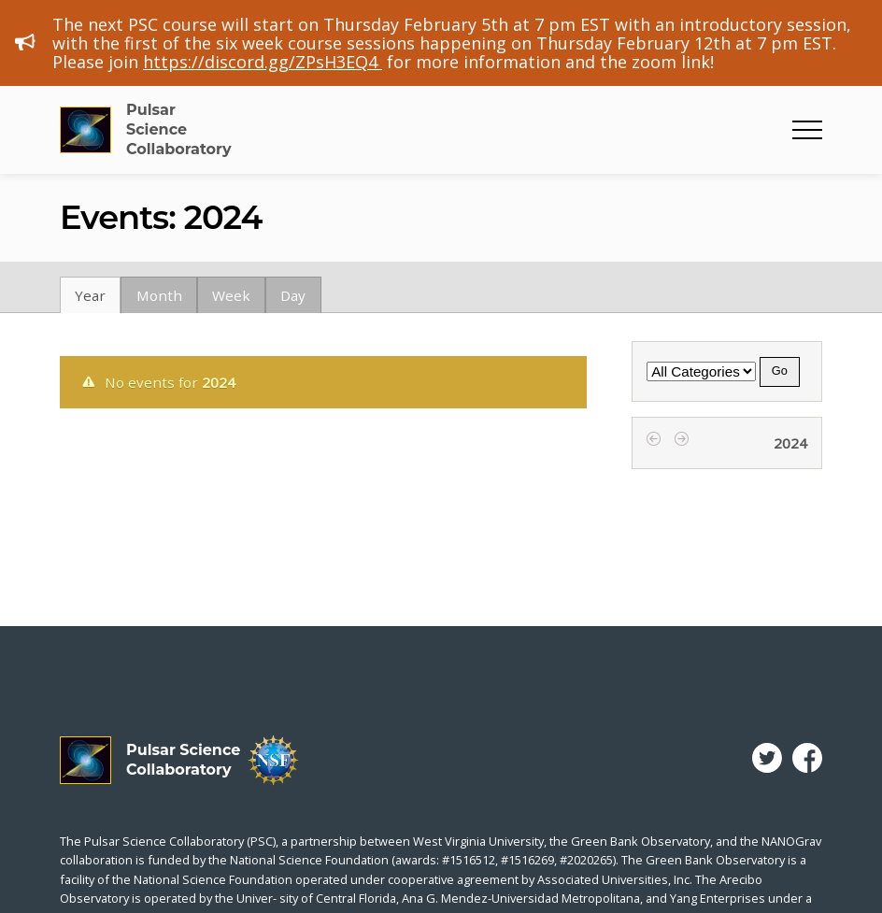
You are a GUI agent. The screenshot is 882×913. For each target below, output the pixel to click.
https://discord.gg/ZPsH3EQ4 (262, 61)
